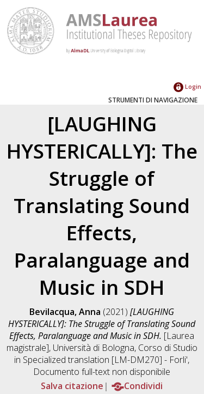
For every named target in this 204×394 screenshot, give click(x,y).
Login (187, 86)
